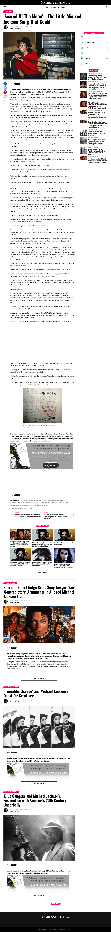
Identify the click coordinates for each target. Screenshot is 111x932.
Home (47, 7)
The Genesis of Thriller (18, 439)
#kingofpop (24, 500)
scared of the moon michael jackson (22, 505)
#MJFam (44, 500)
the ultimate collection (47, 507)
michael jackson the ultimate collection (23, 504)
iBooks (46, 761)
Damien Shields (14, 28)
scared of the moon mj (42, 505)
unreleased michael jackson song (21, 508)
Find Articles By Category (58, 7)
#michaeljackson (35, 500)
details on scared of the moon (58, 500)
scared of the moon (59, 504)
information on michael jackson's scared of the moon (27, 502)
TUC (57, 507)
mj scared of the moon (45, 504)
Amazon (37, 761)
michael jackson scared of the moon (57, 502)
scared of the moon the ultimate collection (24, 507)
